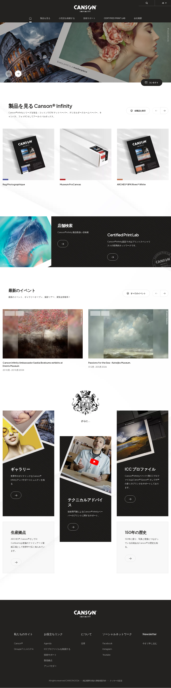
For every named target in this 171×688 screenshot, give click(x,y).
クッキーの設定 (116, 680)
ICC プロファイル (140, 469)
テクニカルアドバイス (85, 502)
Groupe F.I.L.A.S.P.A (23, 649)
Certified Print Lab (114, 18)
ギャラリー (20, 469)
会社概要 (138, 18)
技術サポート (89, 18)
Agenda (47, 643)
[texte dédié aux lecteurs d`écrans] (18, 73)
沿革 (83, 643)
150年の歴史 (135, 532)
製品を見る (45, 18)
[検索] (147, 3)
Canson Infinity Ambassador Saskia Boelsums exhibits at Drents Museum (33, 364)
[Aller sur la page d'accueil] (30, 18)
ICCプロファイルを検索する (57, 649)
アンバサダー (50, 666)
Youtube (106, 654)
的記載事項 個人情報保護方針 (94, 680)
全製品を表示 (138, 110)
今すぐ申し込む (150, 643)
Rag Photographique (14, 184)
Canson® (18, 643)
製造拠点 (48, 660)
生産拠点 (18, 532)
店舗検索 (65, 225)
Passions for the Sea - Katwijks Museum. (109, 362)
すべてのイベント (136, 293)
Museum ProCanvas (70, 184)
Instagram (107, 649)
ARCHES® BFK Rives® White (131, 184)
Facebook (107, 643)
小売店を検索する (67, 18)
